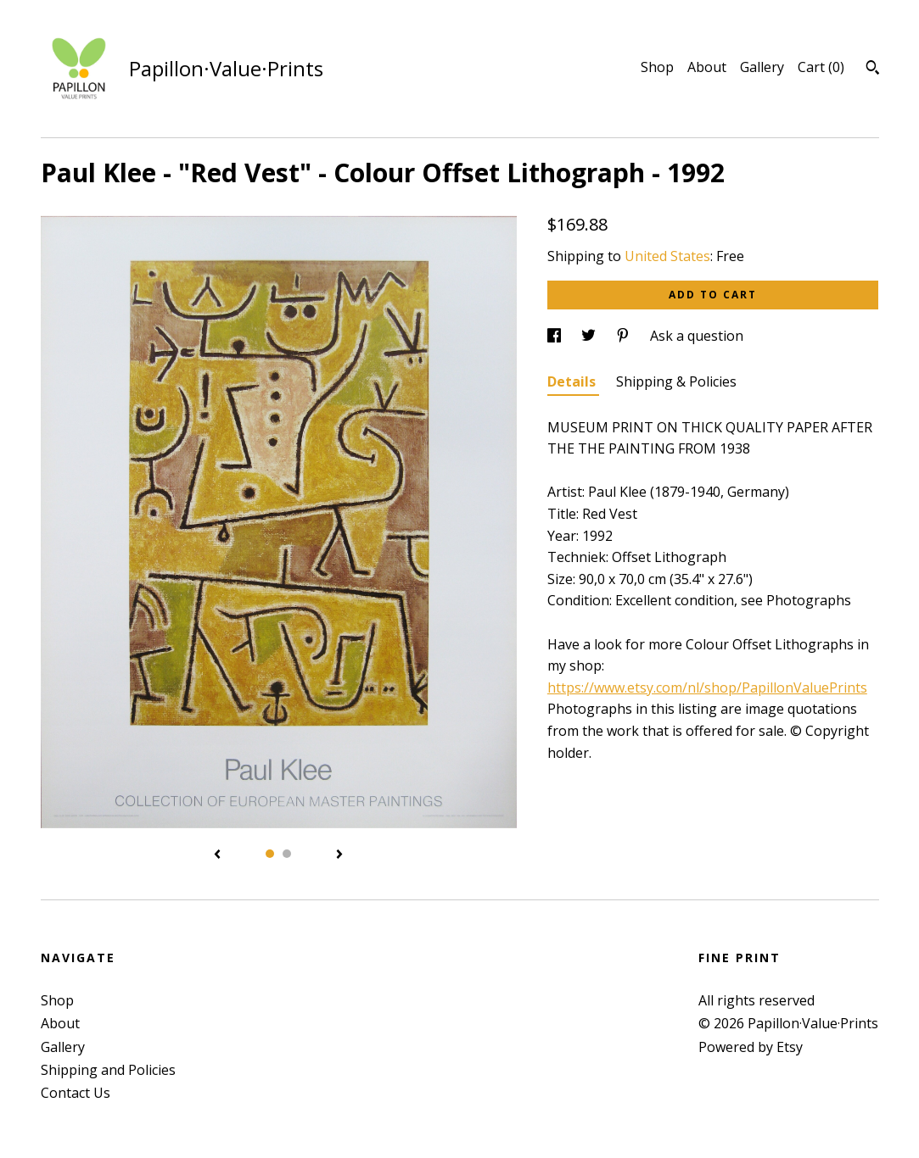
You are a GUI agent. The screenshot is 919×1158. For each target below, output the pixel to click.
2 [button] (287, 853)
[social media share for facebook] (555, 335)
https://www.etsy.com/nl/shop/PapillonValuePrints (707, 687)
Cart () (821, 67)
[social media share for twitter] (590, 335)
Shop (657, 67)
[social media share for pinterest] (624, 335)
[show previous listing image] (217, 855)
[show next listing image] (339, 855)
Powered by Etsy (750, 1047)
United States (667, 256)
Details (573, 381)
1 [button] (270, 853)
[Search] (872, 69)
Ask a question (696, 335)
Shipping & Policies (676, 381)
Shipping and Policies (108, 1070)
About (706, 67)
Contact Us (75, 1092)
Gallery (762, 67)
